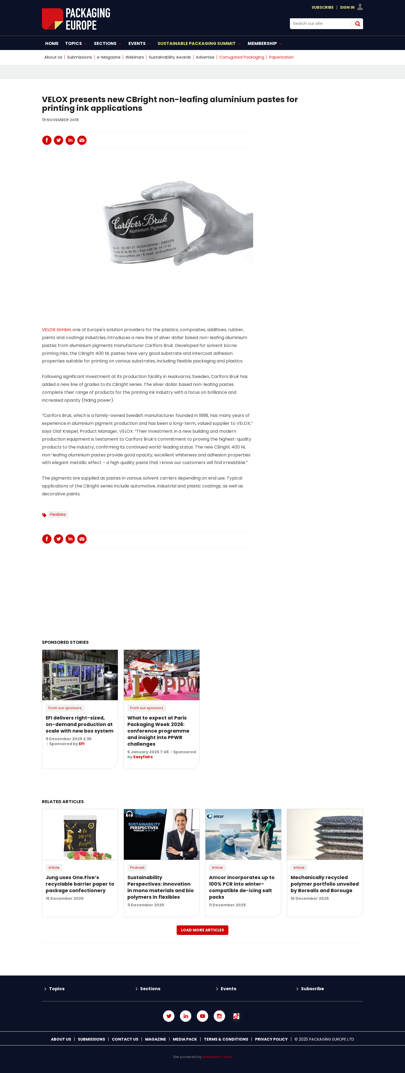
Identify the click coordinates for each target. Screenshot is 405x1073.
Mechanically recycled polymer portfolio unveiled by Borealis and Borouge (325, 884)
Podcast (137, 867)
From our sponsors (65, 708)
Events (228, 989)
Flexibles (58, 514)
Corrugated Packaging (241, 57)
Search (357, 23)
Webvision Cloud (217, 1056)
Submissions (79, 57)
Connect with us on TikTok (236, 1016)
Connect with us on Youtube (202, 1016)
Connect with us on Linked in (185, 1016)
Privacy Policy (271, 1039)
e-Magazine (109, 57)
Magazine (155, 1039)
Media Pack (185, 1039)
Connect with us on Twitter (168, 1016)
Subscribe (323, 7)
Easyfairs (143, 757)
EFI (81, 743)
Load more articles (202, 930)
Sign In (347, 7)
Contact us (125, 1039)
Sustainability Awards (170, 57)
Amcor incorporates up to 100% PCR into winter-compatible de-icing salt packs (242, 887)
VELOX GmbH (56, 330)
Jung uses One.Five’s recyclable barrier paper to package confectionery (80, 884)
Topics (57, 989)
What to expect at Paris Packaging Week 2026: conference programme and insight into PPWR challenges (158, 731)
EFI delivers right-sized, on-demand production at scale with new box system (79, 724)
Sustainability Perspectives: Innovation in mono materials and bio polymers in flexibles (160, 887)
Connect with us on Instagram (219, 1016)
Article (54, 867)
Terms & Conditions (226, 1039)
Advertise (205, 57)
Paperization (281, 57)
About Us (53, 57)
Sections (150, 989)
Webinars (134, 57)
